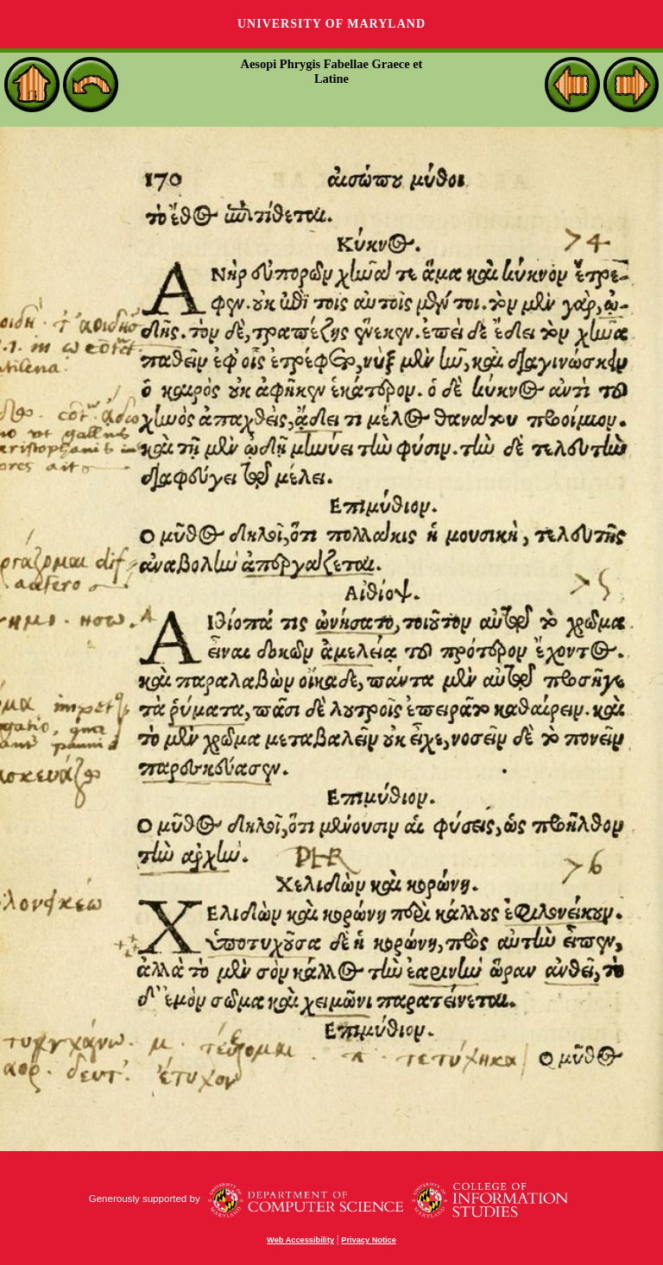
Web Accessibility (300, 1240)
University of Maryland (331, 23)
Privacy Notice (368, 1240)
